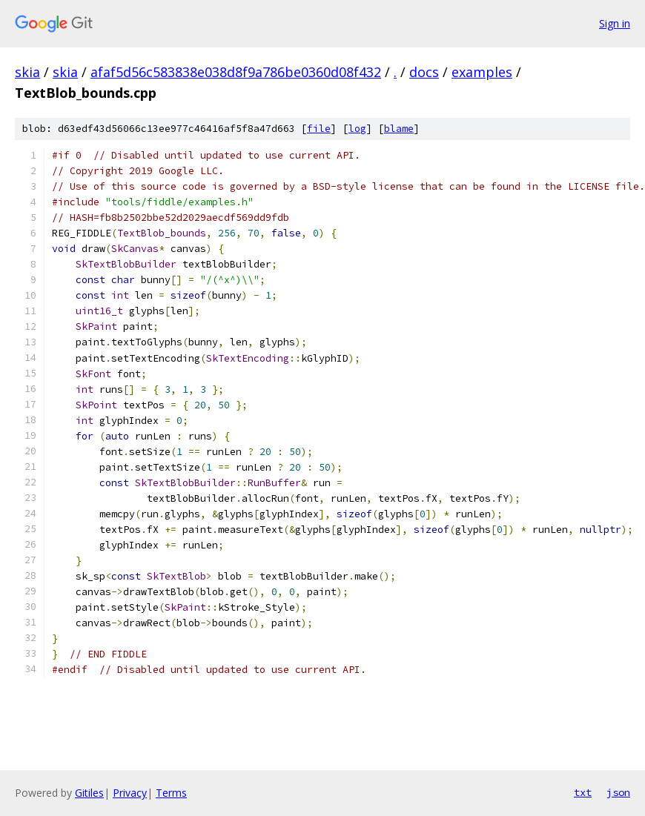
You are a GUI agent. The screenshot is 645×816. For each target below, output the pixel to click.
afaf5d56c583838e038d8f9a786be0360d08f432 (235, 72)
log (357, 128)
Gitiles (89, 793)
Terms (171, 793)
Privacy (130, 793)
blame (399, 128)
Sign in (614, 23)
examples (482, 72)
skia (27, 72)
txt (583, 792)
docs (424, 72)
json (618, 792)
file (319, 128)
